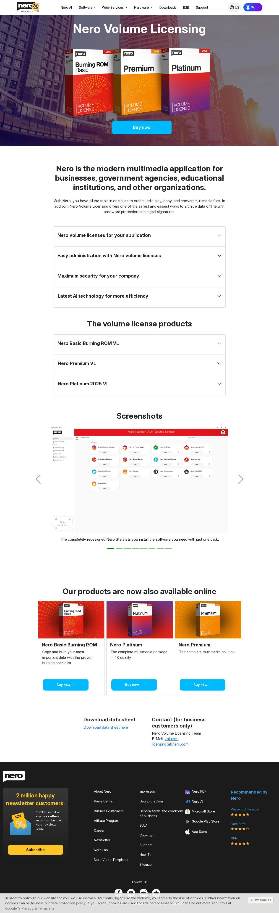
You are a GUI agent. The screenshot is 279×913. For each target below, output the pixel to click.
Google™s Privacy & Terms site (30, 908)
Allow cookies (260, 900)
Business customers (109, 811)
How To (145, 855)
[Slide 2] (119, 548)
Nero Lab (101, 850)
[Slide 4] (135, 548)
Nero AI (66, 7)
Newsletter (102, 840)
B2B (186, 7)
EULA (143, 825)
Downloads (167, 7)
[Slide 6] (152, 548)
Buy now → (66, 685)
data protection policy (68, 903)
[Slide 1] (110, 548)
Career (99, 830)
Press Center (104, 801)
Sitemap (146, 864)
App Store (196, 832)
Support (202, 7)
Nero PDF (195, 791)
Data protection (151, 801)
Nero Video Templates (111, 860)
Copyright (147, 835)
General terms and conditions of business (162, 813)
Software (86, 7)
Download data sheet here (105, 727)
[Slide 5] (143, 548)
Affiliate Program (106, 821)
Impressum (148, 791)
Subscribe (35, 849)
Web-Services (113, 7)
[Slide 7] (160, 548)
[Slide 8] (168, 548)
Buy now (141, 127)
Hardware (142, 7)
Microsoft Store (200, 811)
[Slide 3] (127, 548)
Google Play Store (202, 821)
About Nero (102, 791)
